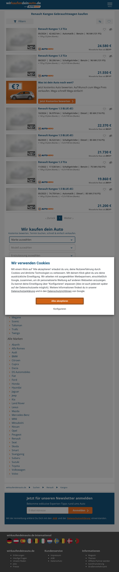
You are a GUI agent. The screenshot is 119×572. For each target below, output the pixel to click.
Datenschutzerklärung (23, 291)
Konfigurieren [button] (59, 309)
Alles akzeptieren (59, 301)
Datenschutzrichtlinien (59, 291)
